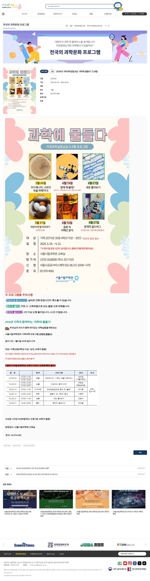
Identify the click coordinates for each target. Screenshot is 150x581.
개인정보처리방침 (20, 554)
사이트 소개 (7, 554)
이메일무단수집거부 (36, 554)
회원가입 (133, 14)
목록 (140, 452)
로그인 (127, 14)
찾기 (112, 6)
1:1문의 (61, 554)
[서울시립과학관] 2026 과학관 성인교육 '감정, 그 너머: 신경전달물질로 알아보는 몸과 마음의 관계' (56, 513)
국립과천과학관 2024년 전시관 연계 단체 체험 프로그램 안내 (36, 474)
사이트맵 (141, 14)
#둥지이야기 (17, 445)
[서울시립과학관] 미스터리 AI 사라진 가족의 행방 (128, 512)
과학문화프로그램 (79, 26)
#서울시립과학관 (29, 445)
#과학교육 (7, 445)
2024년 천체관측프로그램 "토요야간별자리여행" (32, 468)
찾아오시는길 (51, 554)
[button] (3, 544)
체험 (71, 26)
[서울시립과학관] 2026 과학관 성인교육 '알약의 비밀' (93, 512)
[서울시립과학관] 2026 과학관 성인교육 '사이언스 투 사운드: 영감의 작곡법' (17, 512)
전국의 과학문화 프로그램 (94, 26)
